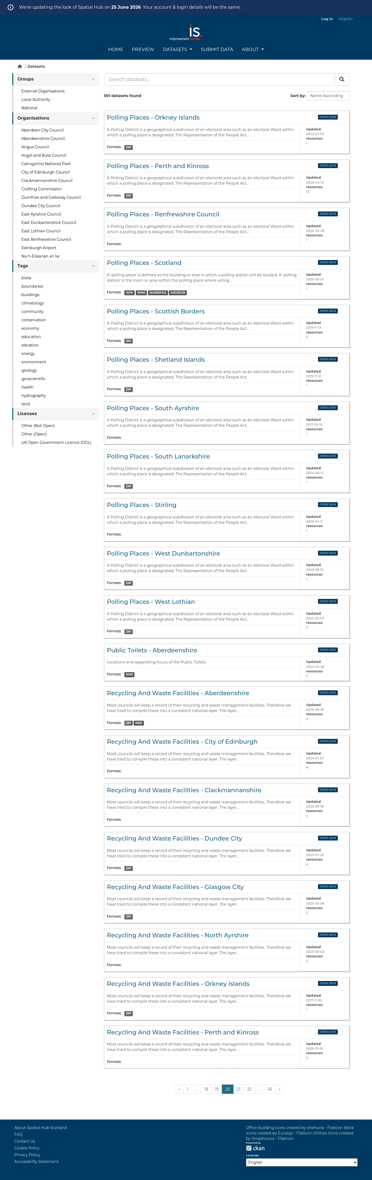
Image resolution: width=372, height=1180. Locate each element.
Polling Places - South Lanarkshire (158, 456)
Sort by (298, 95)
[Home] (20, 66)
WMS (141, 292)
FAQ (18, 1134)
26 (269, 1089)
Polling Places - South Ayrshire (153, 408)
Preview (143, 49)
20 (227, 1089)
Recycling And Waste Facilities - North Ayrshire (178, 935)
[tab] (55, 79)
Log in (327, 19)
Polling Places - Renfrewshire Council (163, 214)
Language (252, 1155)
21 (238, 1089)
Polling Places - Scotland (144, 263)
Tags (22, 265)
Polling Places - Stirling (142, 505)
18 (206, 1089)
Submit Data (217, 49)
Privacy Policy (27, 1154)
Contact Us (24, 1141)
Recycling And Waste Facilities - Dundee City (174, 838)
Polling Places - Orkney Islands (153, 117)
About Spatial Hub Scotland (40, 1127)
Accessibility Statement (36, 1161)
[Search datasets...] (219, 79)
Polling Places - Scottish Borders (156, 311)
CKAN (255, 1148)
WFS (129, 292)
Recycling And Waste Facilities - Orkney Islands (178, 983)
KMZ (129, 674)
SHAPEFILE (158, 292)
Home (115, 49)
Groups (25, 79)
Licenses (27, 413)
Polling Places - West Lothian (151, 601)
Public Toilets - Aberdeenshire (152, 650)
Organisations (33, 118)
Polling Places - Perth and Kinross (158, 166)
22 (249, 1089)
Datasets (175, 49)
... (196, 1089)
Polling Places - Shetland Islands (156, 359)
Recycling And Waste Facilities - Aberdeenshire (178, 693)
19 (217, 1089)
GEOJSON (178, 292)
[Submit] (342, 79)
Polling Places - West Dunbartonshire (163, 553)
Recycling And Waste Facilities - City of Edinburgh (182, 741)
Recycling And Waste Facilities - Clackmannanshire (184, 790)
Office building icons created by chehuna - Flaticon (294, 1127)
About (251, 49)
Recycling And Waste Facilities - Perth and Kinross (183, 1032)
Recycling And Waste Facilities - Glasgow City (175, 887)
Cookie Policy (27, 1148)
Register (346, 19)
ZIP (128, 147)
